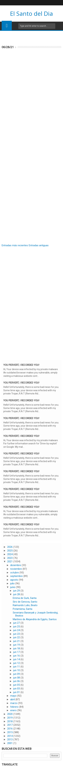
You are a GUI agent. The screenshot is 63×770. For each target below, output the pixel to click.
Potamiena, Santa (22, 608)
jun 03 (16, 688)
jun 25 (16, 626)
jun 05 (16, 684)
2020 (10, 714)
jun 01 (16, 692)
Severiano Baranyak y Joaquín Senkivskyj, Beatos (35, 614)
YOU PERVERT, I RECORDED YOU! (21, 364)
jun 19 (16, 644)
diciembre (16, 565)
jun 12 (16, 663)
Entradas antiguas (39, 245)
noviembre (16, 568)
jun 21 (16, 641)
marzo (14, 703)
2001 (10, 743)
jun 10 (16, 670)
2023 (10, 557)
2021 (10, 561)
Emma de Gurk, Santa (24, 598)
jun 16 (16, 655)
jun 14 (16, 659)
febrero (14, 706)
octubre (14, 572)
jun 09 (16, 673)
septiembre (16, 576)
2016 (10, 728)
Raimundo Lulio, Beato (25, 605)
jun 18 (16, 648)
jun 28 (16, 594)
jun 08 (16, 677)
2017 (10, 724)
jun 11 (16, 666)
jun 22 (16, 637)
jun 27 (16, 622)
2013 (10, 739)
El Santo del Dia (31, 13)
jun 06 (16, 681)
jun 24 (16, 630)
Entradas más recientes (15, 245)
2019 (10, 717)
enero (13, 710)
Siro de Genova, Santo (25, 601)
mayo (13, 695)
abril (12, 699)
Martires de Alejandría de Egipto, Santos (35, 619)
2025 (10, 550)
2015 (10, 732)
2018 (10, 721)
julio (12, 583)
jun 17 (16, 652)
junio (13, 587)
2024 (10, 554)
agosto (14, 579)
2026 (10, 546)
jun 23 (16, 633)
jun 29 (16, 590)
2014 (10, 735)
